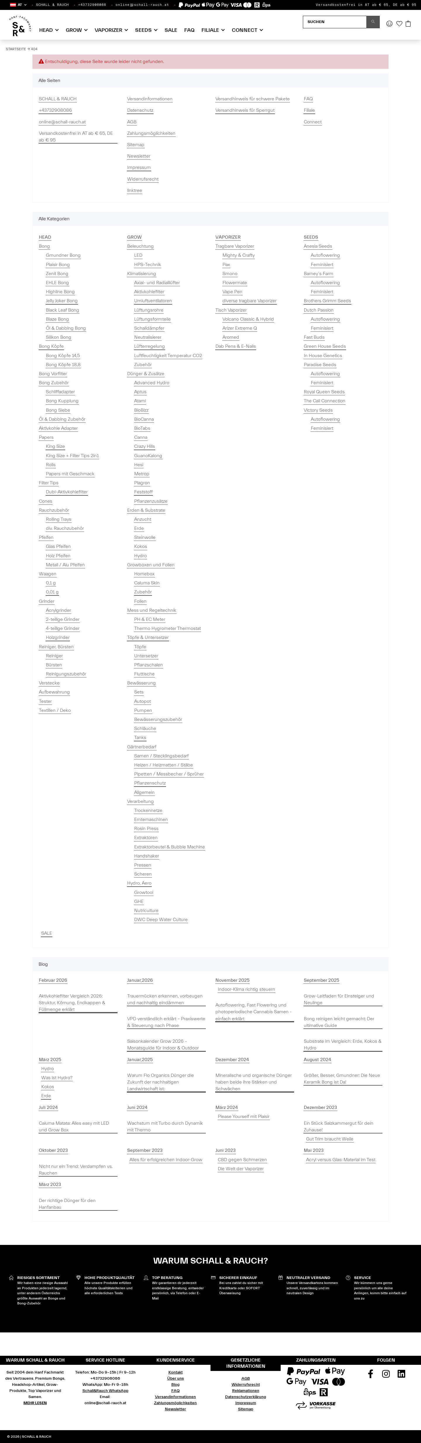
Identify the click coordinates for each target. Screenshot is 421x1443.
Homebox (144, 573)
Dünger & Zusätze (145, 373)
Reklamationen (245, 1390)
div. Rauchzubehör (65, 528)
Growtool (143, 892)
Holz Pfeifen (58, 555)
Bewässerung (141, 683)
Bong (44, 246)
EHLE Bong (57, 282)
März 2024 (226, 1107)
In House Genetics (323, 355)
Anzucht (142, 519)
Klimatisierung (141, 273)
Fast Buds (314, 337)
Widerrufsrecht (142, 179)
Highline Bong (60, 291)
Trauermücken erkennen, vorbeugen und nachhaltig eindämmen (165, 999)
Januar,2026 (140, 980)
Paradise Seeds (320, 364)
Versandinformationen (149, 99)
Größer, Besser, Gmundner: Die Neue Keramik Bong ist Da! (342, 1079)
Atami (140, 400)
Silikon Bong (58, 337)
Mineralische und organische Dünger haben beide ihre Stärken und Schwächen (253, 1082)
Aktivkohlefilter (149, 291)
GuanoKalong (148, 455)
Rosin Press (146, 828)
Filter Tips (48, 482)
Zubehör (143, 364)
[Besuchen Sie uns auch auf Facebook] (370, 1376)
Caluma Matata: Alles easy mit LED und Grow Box (74, 1127)
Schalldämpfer (149, 328)
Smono (229, 273)
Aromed (230, 337)
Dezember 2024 (232, 1059)
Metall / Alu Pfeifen (65, 564)
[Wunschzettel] (399, 24)
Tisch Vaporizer (231, 310)
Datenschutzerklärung (245, 1397)
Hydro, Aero (139, 883)
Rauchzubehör (54, 510)
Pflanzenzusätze (151, 501)
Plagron (142, 482)
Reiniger (54, 655)
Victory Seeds (318, 410)
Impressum (139, 167)
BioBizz (141, 410)
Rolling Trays (58, 519)
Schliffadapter (60, 391)
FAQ (189, 30)
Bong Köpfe (51, 346)
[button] (18, 5)
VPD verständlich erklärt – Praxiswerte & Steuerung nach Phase (166, 1022)
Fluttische (144, 674)
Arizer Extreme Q (239, 328)
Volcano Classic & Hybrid (248, 319)
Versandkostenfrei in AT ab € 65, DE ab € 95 (366, 5)
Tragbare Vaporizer (234, 246)
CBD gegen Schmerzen (242, 1159)
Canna (140, 437)
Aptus (140, 391)
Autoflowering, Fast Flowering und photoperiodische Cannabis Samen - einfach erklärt (253, 1011)
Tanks (140, 737)
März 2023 (50, 1184)
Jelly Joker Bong (62, 300)
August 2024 (317, 1059)
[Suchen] (335, 22)
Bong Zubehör (54, 382)
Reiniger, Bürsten (56, 646)
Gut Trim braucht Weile (329, 1139)
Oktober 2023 (53, 1150)
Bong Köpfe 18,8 (63, 364)
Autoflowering (325, 255)
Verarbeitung (140, 801)
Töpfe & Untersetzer (148, 637)
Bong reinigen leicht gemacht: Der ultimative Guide (339, 1022)
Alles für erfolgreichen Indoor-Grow (166, 1159)
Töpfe (140, 646)
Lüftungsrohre (148, 310)
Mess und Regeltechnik (151, 610)
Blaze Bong (57, 319)
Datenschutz (140, 110)
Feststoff (143, 492)
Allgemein (144, 792)
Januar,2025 (140, 1059)
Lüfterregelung (149, 346)
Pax (226, 264)
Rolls (51, 464)
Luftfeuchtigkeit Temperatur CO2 (168, 355)
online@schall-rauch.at (142, 5)
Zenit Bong (57, 273)
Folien (140, 601)
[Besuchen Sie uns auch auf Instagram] (385, 1376)
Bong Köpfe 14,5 (63, 355)
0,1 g (51, 583)
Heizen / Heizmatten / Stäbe (163, 765)
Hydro (140, 555)
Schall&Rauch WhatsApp (105, 1390)
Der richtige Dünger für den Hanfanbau (67, 1204)
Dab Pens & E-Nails (235, 346)
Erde (139, 528)
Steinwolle (145, 537)
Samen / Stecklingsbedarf (161, 756)
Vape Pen (232, 291)
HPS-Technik (147, 264)
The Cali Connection (324, 400)
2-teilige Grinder (63, 619)
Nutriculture (146, 910)
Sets (139, 692)
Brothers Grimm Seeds (327, 300)
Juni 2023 (225, 1150)
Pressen (142, 865)
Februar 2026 (53, 980)
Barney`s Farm (318, 273)
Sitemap (135, 144)
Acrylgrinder (58, 610)
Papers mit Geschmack (70, 473)
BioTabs (142, 428)
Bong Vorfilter (53, 373)
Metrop (141, 473)
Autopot (142, 701)
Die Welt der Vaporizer (241, 1168)
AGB (132, 122)
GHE (139, 901)
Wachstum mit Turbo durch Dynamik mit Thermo (165, 1127)
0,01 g (52, 592)
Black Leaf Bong (62, 310)
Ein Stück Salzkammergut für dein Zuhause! (338, 1127)
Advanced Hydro (151, 382)
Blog (175, 1384)
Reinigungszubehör (66, 674)
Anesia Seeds (318, 246)
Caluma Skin (147, 583)
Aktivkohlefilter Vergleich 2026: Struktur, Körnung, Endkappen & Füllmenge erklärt (72, 1002)
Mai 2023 (314, 1150)
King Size (55, 446)
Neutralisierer (147, 337)
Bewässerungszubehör (158, 719)
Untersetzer (146, 655)
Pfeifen (46, 537)
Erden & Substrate (146, 510)
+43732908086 (92, 5)
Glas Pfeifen (58, 546)
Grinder (46, 601)
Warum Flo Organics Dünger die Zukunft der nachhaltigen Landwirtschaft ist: (160, 1082)
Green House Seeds (325, 346)
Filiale (309, 110)
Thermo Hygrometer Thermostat (167, 628)
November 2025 (232, 980)
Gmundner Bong (63, 255)
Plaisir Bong (58, 264)
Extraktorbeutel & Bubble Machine (169, 847)
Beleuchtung (140, 246)
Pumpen (143, 710)
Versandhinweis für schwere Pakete (252, 99)
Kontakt (175, 1372)
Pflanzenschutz (150, 783)
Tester (45, 701)
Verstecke (49, 683)
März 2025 (50, 1059)
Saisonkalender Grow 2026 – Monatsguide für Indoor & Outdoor (163, 1045)
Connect (313, 122)
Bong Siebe (58, 410)
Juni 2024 (137, 1107)
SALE (46, 933)
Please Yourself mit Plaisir (244, 1116)
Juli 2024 (48, 1107)
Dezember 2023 (320, 1107)
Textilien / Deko (55, 710)
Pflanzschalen (148, 665)
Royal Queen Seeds (324, 391)
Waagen (47, 573)
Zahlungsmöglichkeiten (151, 133)
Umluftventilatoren (153, 300)
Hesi (138, 464)
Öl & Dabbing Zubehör (62, 419)
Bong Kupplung (62, 400)
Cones (45, 501)
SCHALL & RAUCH (52, 5)
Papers (46, 437)
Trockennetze (148, 810)
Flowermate (234, 282)
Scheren (143, 874)
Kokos (140, 546)
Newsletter (138, 156)
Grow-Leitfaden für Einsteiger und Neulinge (339, 999)
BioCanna (144, 419)
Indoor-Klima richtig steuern (246, 989)
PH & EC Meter (149, 619)
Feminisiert (322, 264)
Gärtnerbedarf (141, 747)
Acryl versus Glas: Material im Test (340, 1159)
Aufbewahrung (54, 692)
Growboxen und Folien (151, 564)
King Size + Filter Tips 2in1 (72, 455)
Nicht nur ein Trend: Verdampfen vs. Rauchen (76, 1170)
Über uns (175, 1378)
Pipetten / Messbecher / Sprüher (169, 774)
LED (138, 255)
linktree (134, 190)
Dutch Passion (319, 310)
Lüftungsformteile (152, 319)
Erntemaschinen (151, 819)
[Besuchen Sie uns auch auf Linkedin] (401, 1376)
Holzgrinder (58, 637)
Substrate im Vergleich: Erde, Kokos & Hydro (343, 1045)
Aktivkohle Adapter (58, 428)
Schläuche (145, 728)
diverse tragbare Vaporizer (249, 300)
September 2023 (145, 1150)
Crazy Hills (144, 446)
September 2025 (321, 980)
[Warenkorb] (408, 24)
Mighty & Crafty (238, 255)
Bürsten (54, 665)
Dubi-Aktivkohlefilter (67, 492)
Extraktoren (146, 837)
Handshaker (146, 856)
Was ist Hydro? (57, 1077)
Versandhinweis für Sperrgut (245, 110)
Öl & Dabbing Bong (66, 328)
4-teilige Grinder (63, 628)
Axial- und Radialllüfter (157, 282)
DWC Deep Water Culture (161, 919)
